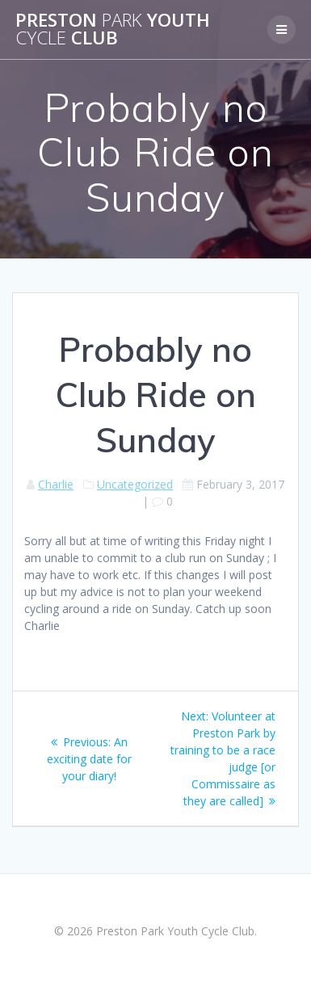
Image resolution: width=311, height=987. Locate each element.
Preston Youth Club (112, 29)
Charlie (56, 484)
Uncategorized (135, 484)
